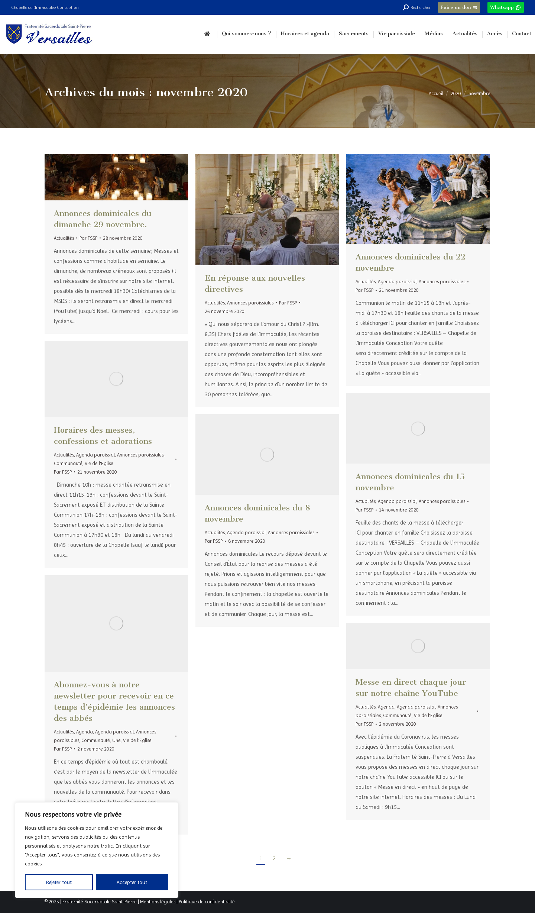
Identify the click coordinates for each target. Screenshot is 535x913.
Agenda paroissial (397, 281)
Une (116, 740)
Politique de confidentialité (207, 901)
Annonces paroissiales (250, 303)
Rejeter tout (59, 882)
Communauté (68, 463)
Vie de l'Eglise (99, 463)
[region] (96, 850)
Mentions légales (157, 901)
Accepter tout (132, 882)
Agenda (84, 732)
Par (88, 238)
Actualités (64, 238)
